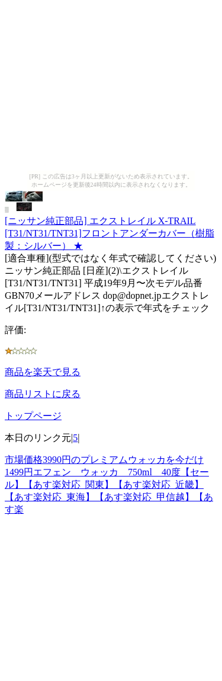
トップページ (33, 416)
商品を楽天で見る (43, 372)
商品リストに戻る (43, 394)
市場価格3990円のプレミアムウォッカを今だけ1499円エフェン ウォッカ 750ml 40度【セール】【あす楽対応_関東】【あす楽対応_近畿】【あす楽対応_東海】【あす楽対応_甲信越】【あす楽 (109, 484)
